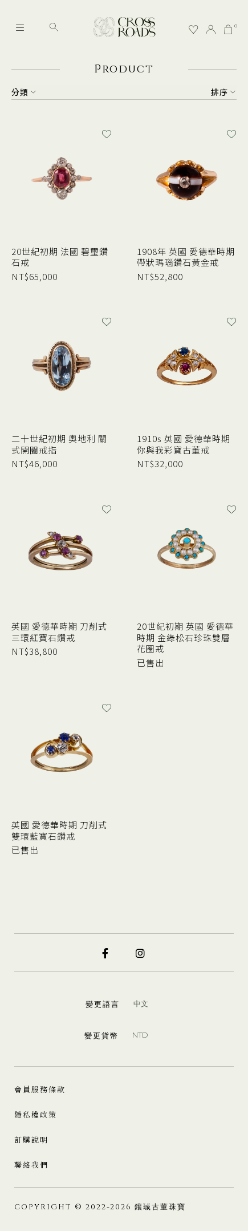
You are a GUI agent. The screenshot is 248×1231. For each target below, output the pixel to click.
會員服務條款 (40, 1089)
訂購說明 (31, 1139)
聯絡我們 (31, 1164)
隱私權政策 (35, 1114)
